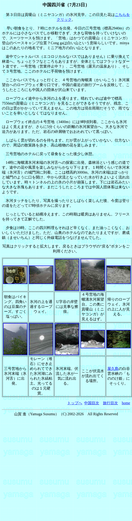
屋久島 (113, 369)
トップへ (74, 403)
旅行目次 (110, 403)
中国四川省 (54, 4)
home (126, 403)
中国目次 (91, 403)
